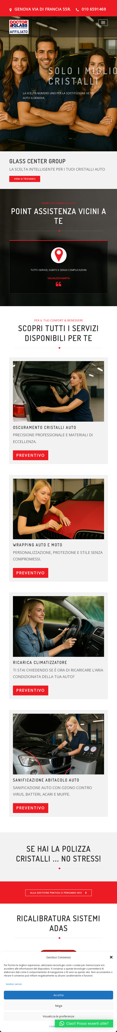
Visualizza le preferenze (58, 1016)
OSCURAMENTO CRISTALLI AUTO (44, 427)
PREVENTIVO (30, 455)
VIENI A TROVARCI (24, 178)
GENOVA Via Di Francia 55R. (42, 9)
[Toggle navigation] (103, 22)
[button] (111, 957)
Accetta (58, 995)
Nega (58, 1006)
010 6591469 (94, 9)
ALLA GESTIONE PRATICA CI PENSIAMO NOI (56, 891)
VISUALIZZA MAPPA (58, 278)
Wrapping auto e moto (37, 544)
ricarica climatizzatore (39, 662)
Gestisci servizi (14, 984)
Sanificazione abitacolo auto (45, 779)
